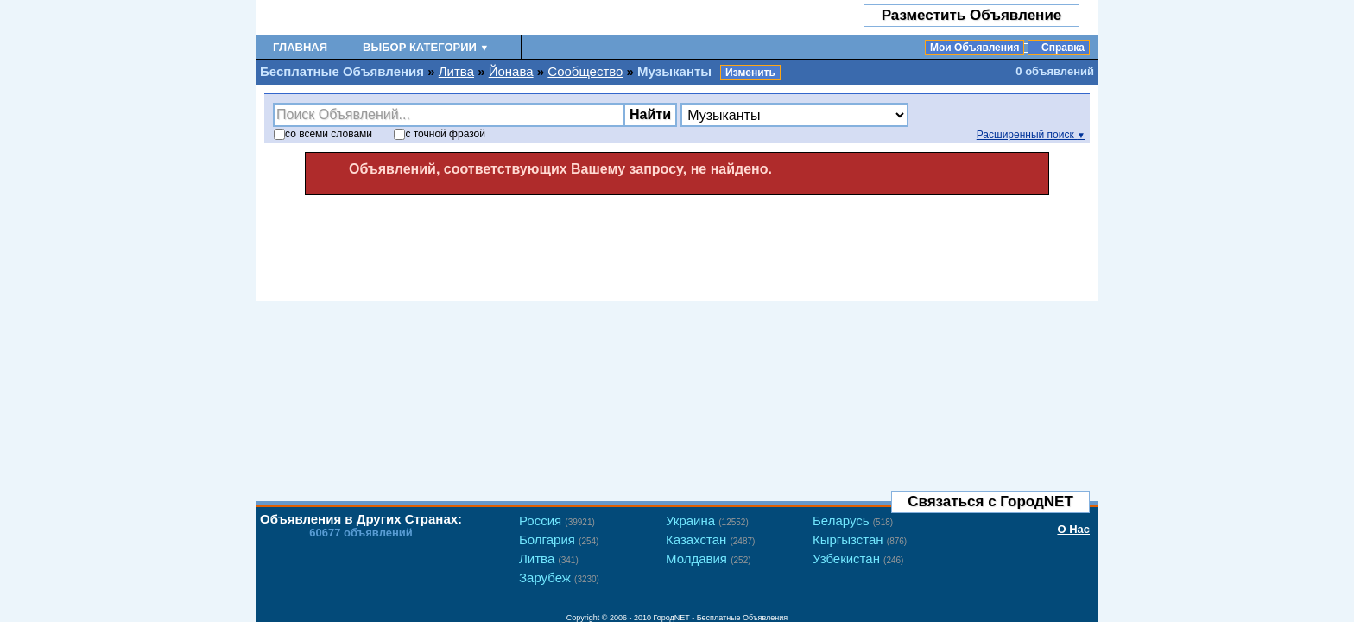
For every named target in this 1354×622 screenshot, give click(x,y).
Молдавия (708, 558)
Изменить (750, 73)
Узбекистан (858, 558)
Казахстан (710, 539)
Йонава (511, 71)
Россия (557, 520)
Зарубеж (559, 577)
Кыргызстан (860, 539)
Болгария (558, 539)
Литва (456, 71)
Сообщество (585, 71)
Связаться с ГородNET (990, 501)
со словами (323, 134)
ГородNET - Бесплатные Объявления (721, 617)
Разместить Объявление (972, 15)
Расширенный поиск (1031, 135)
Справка (1063, 47)
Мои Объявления (974, 47)
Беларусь (853, 520)
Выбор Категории (426, 47)
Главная (300, 47)
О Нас (1073, 529)
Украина (707, 520)
